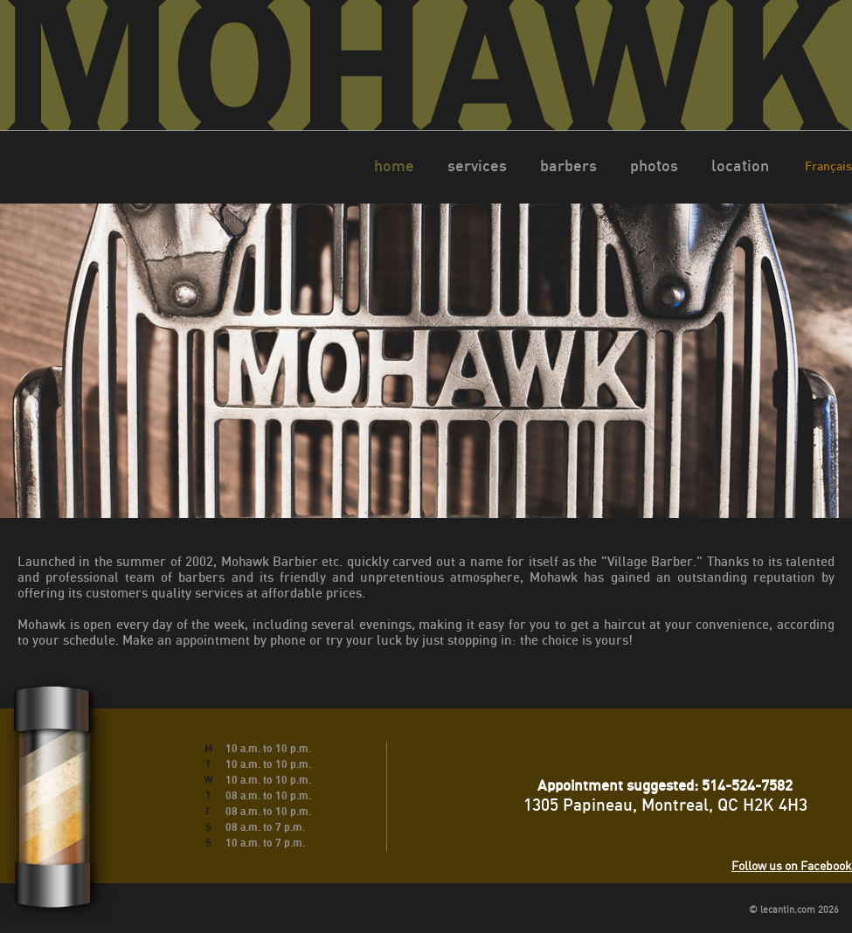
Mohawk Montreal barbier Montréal (426, 65)
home (394, 165)
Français (828, 165)
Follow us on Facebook (791, 865)
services (477, 165)
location (740, 165)
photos (654, 165)
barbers (568, 165)
